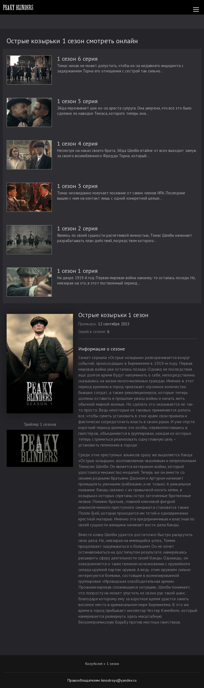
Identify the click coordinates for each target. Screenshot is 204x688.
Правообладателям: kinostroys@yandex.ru (102, 680)
